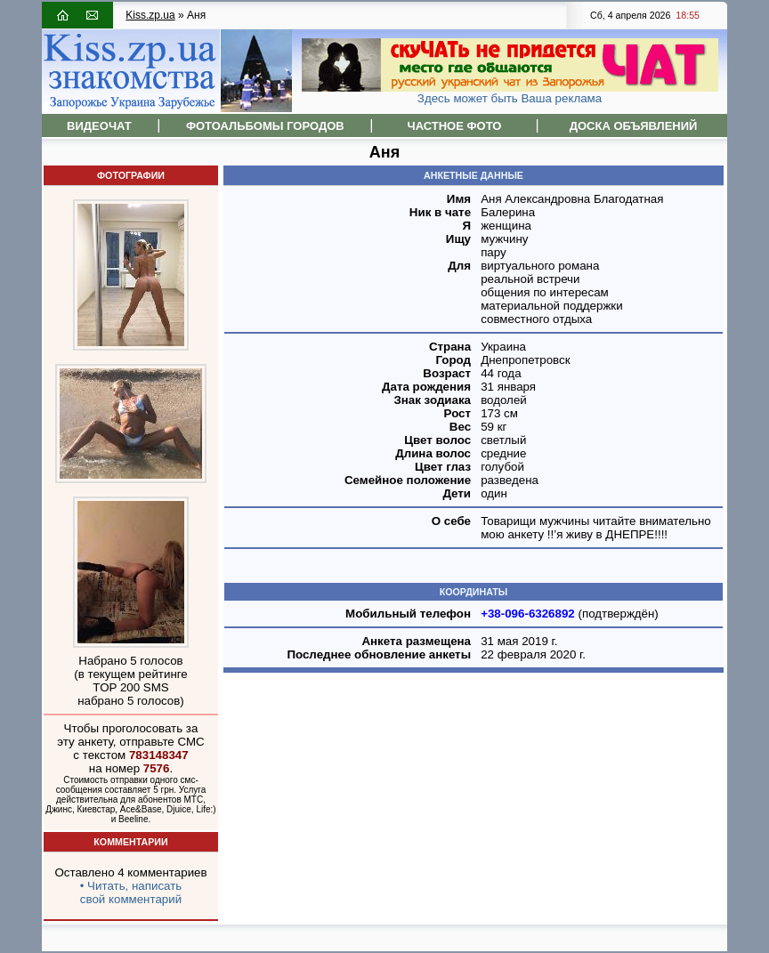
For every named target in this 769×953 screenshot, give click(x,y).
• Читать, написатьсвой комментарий (131, 892)
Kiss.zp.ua (149, 15)
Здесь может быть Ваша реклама (509, 98)
